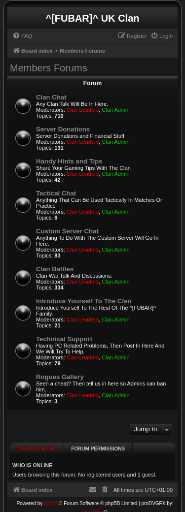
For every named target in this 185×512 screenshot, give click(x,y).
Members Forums (48, 68)
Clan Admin (115, 110)
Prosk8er (92, 506)
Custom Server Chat (67, 231)
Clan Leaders (83, 110)
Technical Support (64, 339)
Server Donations (63, 129)
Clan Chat (51, 97)
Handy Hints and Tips (69, 161)
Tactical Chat (56, 193)
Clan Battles (55, 269)
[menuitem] (22, 36)
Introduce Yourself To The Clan (83, 301)
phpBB (51, 497)
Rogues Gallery (60, 377)
